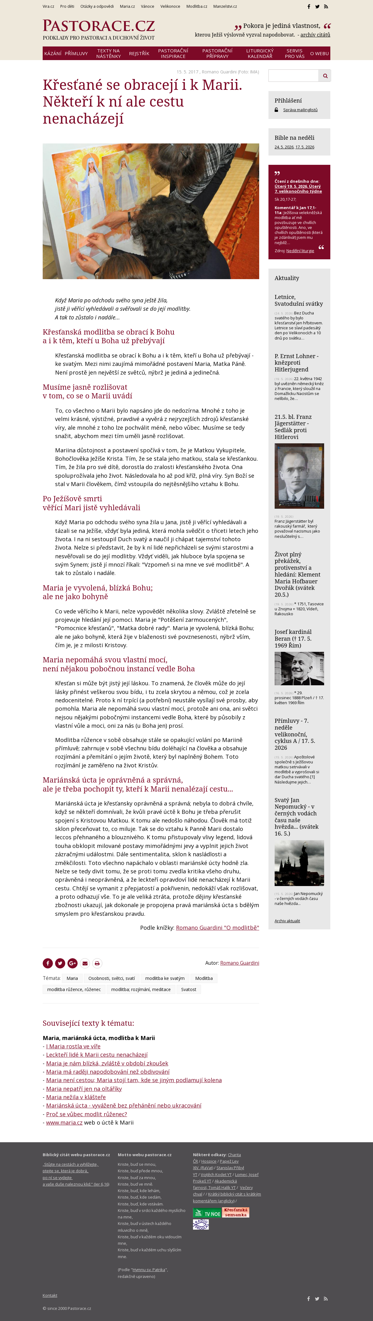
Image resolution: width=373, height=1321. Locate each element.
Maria (72, 978)
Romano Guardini (219, 72)
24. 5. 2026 (284, 147)
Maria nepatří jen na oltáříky (84, 1088)
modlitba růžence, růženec (74, 989)
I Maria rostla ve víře (73, 1046)
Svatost (188, 989)
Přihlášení (288, 100)
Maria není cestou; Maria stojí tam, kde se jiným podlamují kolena (134, 1080)
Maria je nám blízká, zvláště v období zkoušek (107, 1063)
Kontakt (50, 1295)
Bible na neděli (295, 137)
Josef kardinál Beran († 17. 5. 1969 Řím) (293, 638)
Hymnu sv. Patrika (149, 1269)
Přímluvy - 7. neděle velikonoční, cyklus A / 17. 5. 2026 (295, 734)
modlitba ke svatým (165, 978)
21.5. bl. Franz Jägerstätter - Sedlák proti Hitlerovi (293, 427)
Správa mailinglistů (300, 109)
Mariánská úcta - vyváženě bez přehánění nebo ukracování (123, 1105)
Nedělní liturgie (300, 250)
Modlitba (204, 978)
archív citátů (315, 34)
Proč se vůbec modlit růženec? (86, 1114)
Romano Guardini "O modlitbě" (217, 927)
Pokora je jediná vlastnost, (282, 25)
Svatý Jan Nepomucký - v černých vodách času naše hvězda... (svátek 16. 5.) (297, 816)
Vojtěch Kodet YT (216, 1174)
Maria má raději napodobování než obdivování (107, 1071)
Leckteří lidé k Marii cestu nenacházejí (97, 1054)
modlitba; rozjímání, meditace (141, 989)
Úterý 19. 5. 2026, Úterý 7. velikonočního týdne (298, 188)
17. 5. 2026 (304, 147)
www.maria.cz (64, 1122)
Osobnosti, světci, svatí (111, 978)
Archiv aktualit (287, 921)
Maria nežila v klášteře (76, 1097)
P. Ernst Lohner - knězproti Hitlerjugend (297, 362)
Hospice (209, 1161)
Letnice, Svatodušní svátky (299, 300)
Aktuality (287, 278)
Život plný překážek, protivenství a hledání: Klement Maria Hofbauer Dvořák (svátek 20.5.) (297, 574)
